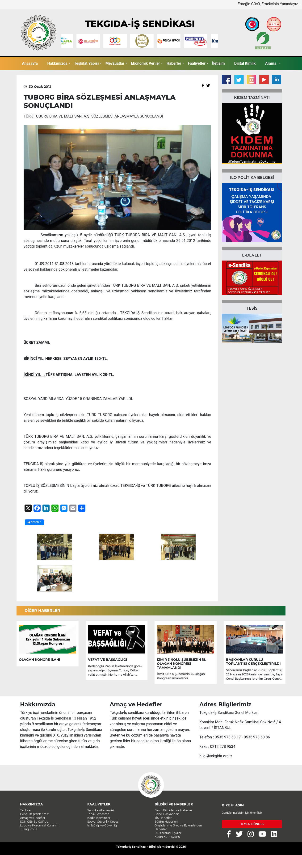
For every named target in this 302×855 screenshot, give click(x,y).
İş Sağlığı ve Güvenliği (102, 825)
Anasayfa (30, 63)
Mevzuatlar (114, 63)
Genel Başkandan (167, 814)
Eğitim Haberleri (166, 821)
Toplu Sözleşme (98, 814)
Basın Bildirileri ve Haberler (173, 810)
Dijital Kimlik (245, 63)
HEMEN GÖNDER (251, 824)
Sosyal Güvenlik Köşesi (103, 821)
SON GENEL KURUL (34, 821)
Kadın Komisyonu (167, 836)
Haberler (174, 63)
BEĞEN (34, 522)
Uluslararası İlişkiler (168, 833)
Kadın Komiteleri (99, 818)
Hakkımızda (57, 63)
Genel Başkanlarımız (34, 814)
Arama (271, 63)
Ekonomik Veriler (145, 63)
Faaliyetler (197, 63)
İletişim (218, 63)
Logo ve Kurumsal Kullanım (39, 825)
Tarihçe (25, 810)
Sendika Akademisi (100, 810)
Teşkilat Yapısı (86, 63)
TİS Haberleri (163, 818)
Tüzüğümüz (28, 829)
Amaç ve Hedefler (32, 818)
